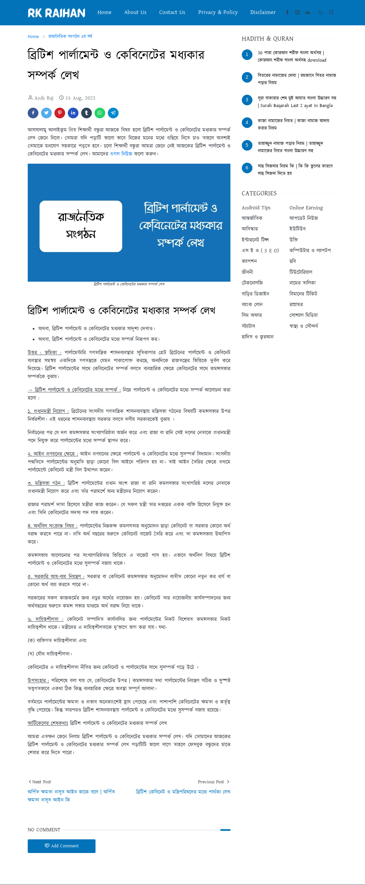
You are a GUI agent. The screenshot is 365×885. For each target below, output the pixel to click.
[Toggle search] (331, 12)
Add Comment (61, 846)
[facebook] (287, 12)
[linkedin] (308, 12)
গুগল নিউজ (121, 154)
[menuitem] (104, 12)
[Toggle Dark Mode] (321, 12)
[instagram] (298, 12)
